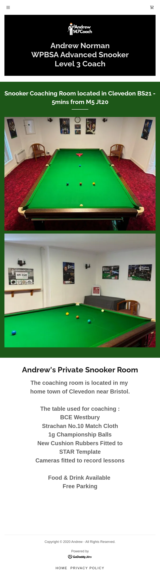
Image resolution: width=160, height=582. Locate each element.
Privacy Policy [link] (87, 568)
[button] (8, 7)
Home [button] (61, 568)
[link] (152, 7)
